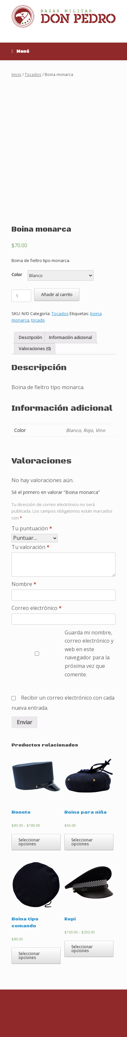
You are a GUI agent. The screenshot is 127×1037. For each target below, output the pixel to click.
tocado (38, 320)
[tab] (30, 337)
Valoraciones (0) (35, 348)
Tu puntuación (31, 528)
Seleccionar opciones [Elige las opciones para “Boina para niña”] (82, 842)
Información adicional (70, 337)
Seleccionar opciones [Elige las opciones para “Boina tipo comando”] (29, 955)
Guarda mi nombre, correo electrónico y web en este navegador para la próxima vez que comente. (89, 653)
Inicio (16, 74)
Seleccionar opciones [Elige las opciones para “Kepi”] (82, 948)
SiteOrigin (75, 1024)
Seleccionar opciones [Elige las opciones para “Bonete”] (29, 842)
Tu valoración (30, 547)
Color (16, 274)
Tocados (33, 74)
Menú (20, 51)
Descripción (30, 337)
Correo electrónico (36, 608)
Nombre (23, 584)
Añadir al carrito (57, 294)
